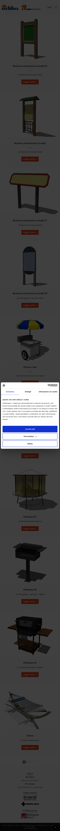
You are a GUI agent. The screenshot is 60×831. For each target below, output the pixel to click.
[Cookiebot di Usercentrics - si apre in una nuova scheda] (47, 385)
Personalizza (30, 436)
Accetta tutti (30, 429)
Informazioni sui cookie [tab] (48, 392)
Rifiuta (30, 444)
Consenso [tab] (10, 392)
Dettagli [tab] (28, 392)
